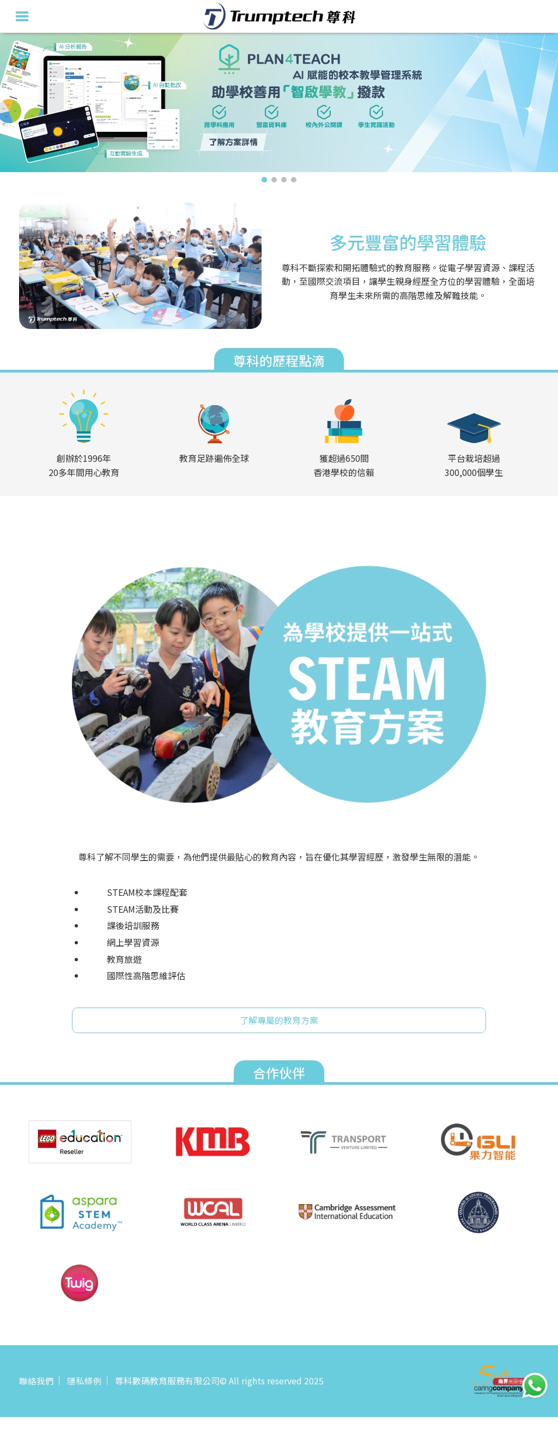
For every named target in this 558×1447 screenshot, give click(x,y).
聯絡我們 (36, 1380)
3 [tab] (284, 179)
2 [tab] (274, 179)
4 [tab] (293, 179)
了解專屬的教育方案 (279, 1020)
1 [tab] (264, 179)
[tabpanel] (279, 102)
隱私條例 (84, 1380)
